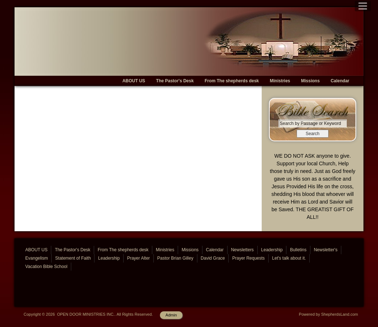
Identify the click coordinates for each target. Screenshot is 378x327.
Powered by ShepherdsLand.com (328, 314)
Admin (171, 315)
